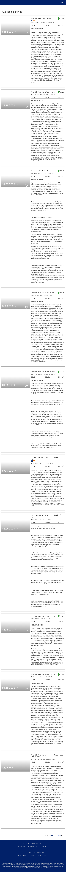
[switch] (26, 32)
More (62, 2)
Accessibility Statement (27, 855)
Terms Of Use (27, 852)
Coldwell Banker (29, 843)
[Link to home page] (2, 2)
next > (62, 835)
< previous (47, 835)
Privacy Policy (38, 852)
